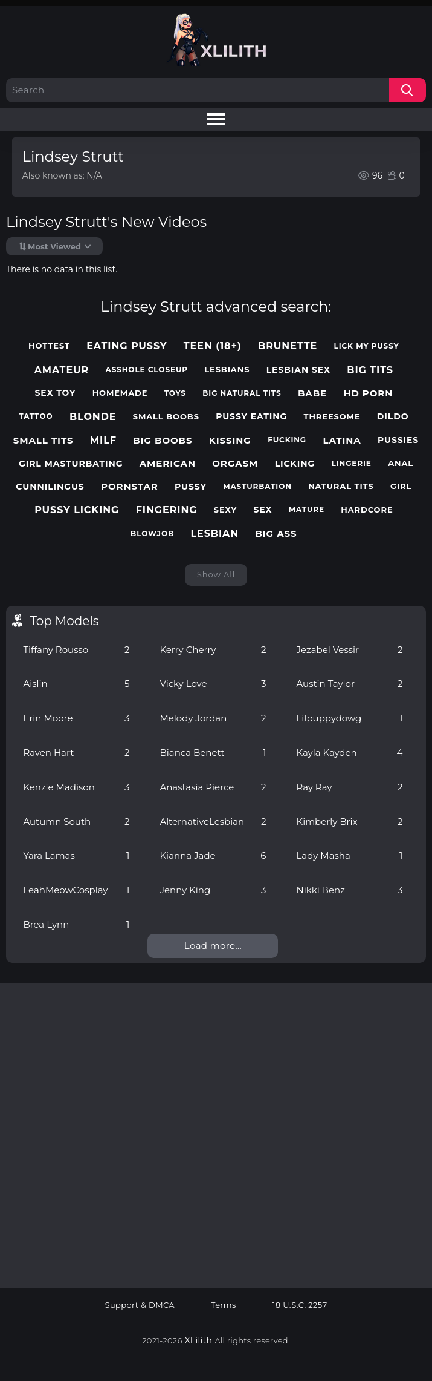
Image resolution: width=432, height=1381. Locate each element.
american (168, 463)
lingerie (352, 463)
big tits (370, 370)
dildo (393, 417)
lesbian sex (298, 370)
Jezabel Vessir (349, 649)
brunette (287, 346)
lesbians (227, 369)
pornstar (129, 486)
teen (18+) (213, 346)
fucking (287, 440)
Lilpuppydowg (349, 718)
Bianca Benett (213, 752)
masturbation (257, 486)
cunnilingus (50, 487)
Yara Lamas (76, 855)
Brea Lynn (76, 924)
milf (103, 440)
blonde (93, 416)
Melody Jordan (213, 718)
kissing (230, 440)
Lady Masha (349, 855)
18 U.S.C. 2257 (299, 1305)
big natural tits (241, 393)
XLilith (199, 1340)
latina (342, 440)
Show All (216, 574)
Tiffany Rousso (76, 649)
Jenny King (213, 890)
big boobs (162, 440)
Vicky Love (213, 683)
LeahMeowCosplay (76, 890)
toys (175, 393)
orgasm (235, 463)
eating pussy (126, 346)
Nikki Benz (349, 890)
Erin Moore (76, 718)
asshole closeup (147, 370)
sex (262, 510)
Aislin (76, 683)
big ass (276, 533)
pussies (398, 440)
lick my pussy (366, 346)
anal (400, 463)
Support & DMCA (140, 1305)
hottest (49, 345)
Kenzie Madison (76, 787)
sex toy (55, 393)
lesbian (214, 533)
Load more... (213, 945)
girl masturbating (71, 464)
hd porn (368, 393)
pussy (191, 487)
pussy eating (251, 417)
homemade (120, 393)
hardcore (367, 509)
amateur (61, 370)
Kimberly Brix (349, 821)
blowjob (152, 534)
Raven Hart (76, 752)
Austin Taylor (349, 683)
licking (295, 464)
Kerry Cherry (213, 649)
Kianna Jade (213, 855)
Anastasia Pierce (213, 787)
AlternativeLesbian (213, 821)
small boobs (166, 416)
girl (400, 486)
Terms (223, 1305)
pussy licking (76, 510)
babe (312, 393)
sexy (225, 509)
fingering (167, 510)
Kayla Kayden (349, 752)
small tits (43, 440)
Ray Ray (349, 787)
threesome (331, 416)
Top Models (64, 621)
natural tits (341, 486)
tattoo (36, 416)
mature (306, 509)
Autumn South (76, 821)
